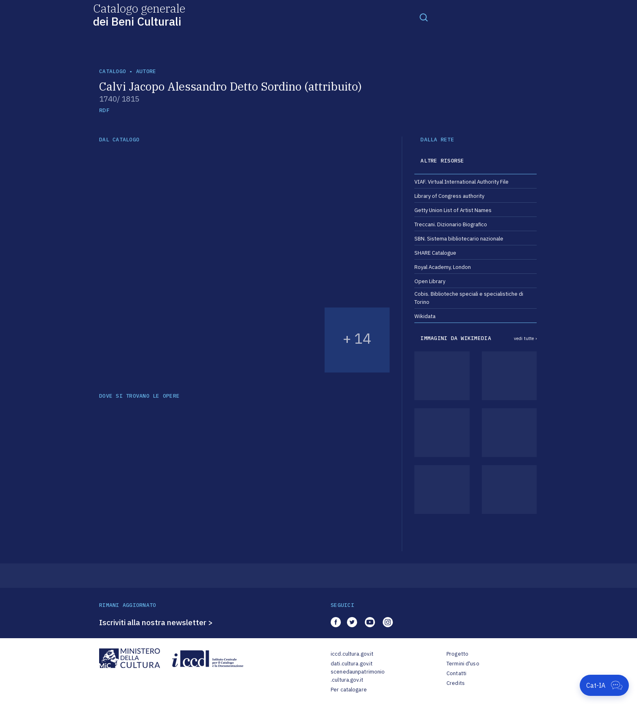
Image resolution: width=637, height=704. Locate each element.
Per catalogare (349, 689)
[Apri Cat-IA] (604, 685)
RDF (104, 110)
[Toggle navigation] (423, 17)
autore (146, 71)
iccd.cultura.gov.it (352, 653)
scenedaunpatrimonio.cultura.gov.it (358, 675)
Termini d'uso (462, 663)
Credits (455, 683)
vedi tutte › (525, 338)
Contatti (456, 673)
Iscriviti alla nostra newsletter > (156, 622)
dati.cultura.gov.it (352, 663)
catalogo (112, 71)
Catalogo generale (139, 14)
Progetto (457, 653)
